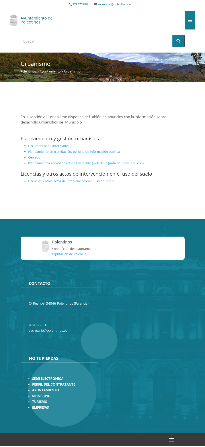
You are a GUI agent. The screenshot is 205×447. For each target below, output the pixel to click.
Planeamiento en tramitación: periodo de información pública (74, 151)
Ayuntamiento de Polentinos (37, 20)
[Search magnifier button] (178, 41)
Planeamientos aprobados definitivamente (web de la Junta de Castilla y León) (86, 163)
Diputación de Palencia (69, 254)
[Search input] (96, 41)
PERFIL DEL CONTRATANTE (53, 384)
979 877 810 (80, 4)
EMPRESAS (40, 407)
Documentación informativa (48, 146)
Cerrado (34, 157)
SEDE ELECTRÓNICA (47, 378)
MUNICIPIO (41, 396)
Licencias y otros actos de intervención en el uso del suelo (71, 181)
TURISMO (39, 401)
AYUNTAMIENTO (45, 390)
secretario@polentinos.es (114, 4)
